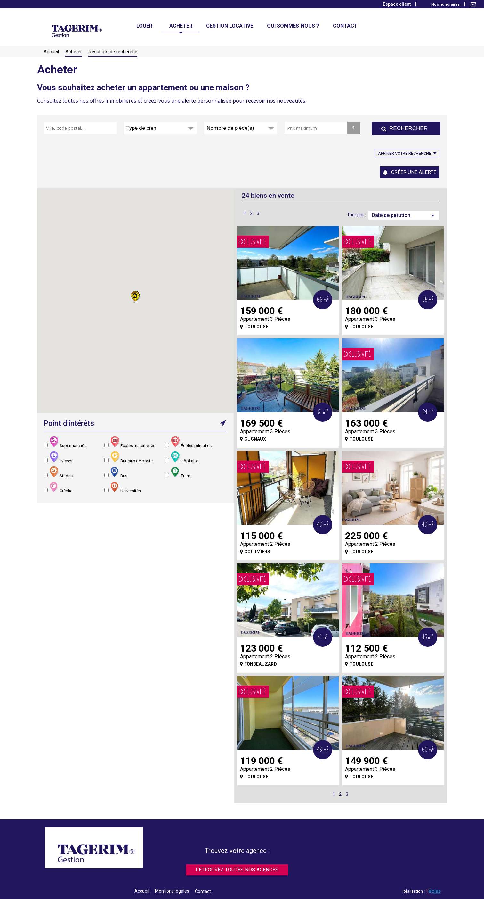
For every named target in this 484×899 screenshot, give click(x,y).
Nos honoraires (445, 4)
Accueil (141, 891)
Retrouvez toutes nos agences (237, 870)
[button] (135, 296)
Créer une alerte (413, 172)
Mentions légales (172, 891)
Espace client (397, 4)
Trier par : (356, 214)
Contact (203, 891)
